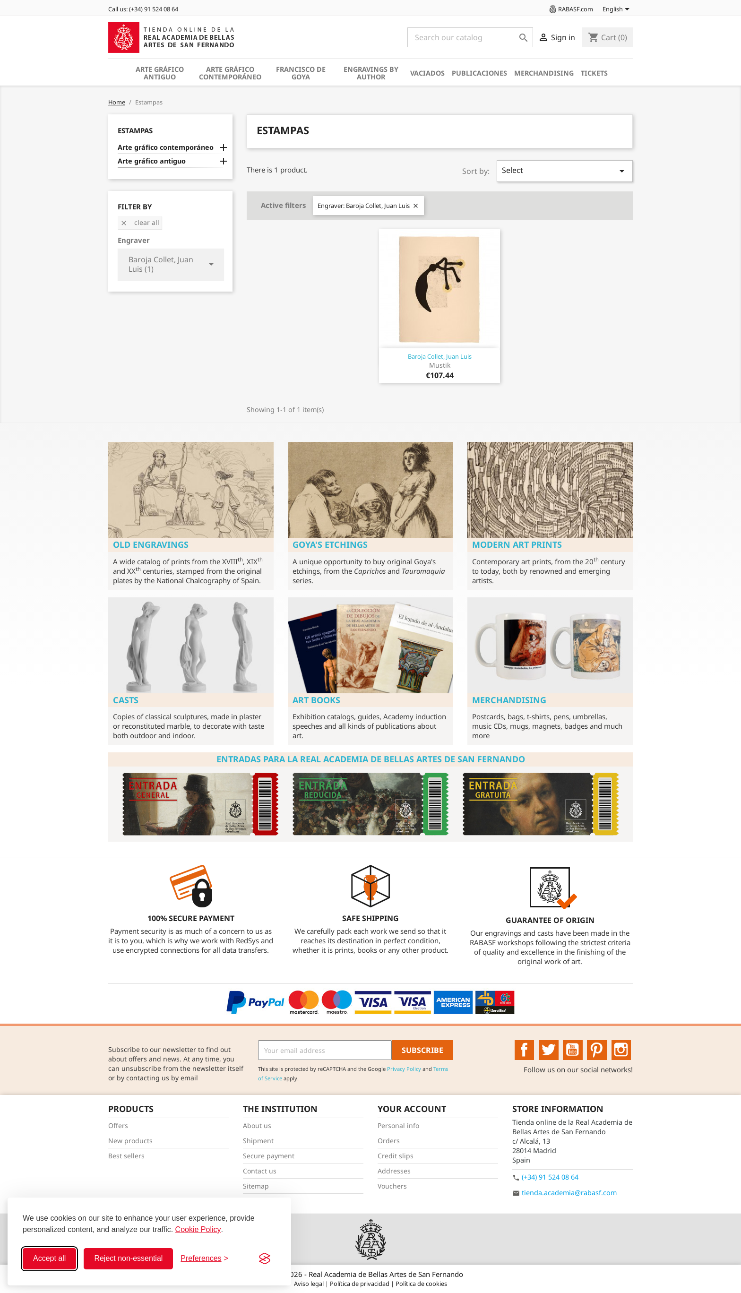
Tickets (594, 73)
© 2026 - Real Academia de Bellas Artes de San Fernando (370, 1274)
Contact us (259, 1170)
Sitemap (256, 1185)
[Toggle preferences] (204, 1258)
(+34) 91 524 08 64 (550, 1176)
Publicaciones (479, 73)
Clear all (139, 222)
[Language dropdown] (618, 10)
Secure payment (268, 1155)
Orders (389, 1140)
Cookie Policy (198, 1229)
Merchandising (544, 73)
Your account (412, 1108)
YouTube (573, 1050)
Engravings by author (371, 73)
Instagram (621, 1050)
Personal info (398, 1125)
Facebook (524, 1050)
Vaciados (427, 73)
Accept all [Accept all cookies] (49, 1258)
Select (565, 171)
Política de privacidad (360, 1283)
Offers (118, 1125)
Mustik (439, 365)
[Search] (470, 37)
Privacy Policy (404, 1068)
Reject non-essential (128, 1258)
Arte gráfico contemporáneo (230, 73)
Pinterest (597, 1050)
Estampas (135, 130)
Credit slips (396, 1155)
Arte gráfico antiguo (160, 73)
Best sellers (126, 1155)
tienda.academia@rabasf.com (569, 1192)
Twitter (549, 1050)
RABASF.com (570, 9)
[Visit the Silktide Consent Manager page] (264, 1258)
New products (130, 1140)
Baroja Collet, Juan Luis (440, 356)
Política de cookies (421, 1283)
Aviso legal (309, 1283)
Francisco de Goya (301, 73)
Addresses (394, 1170)
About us (257, 1125)
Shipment (258, 1140)
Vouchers (392, 1185)
